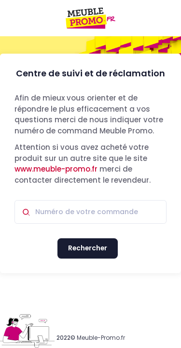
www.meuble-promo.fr (55, 169)
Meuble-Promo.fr (101, 338)
